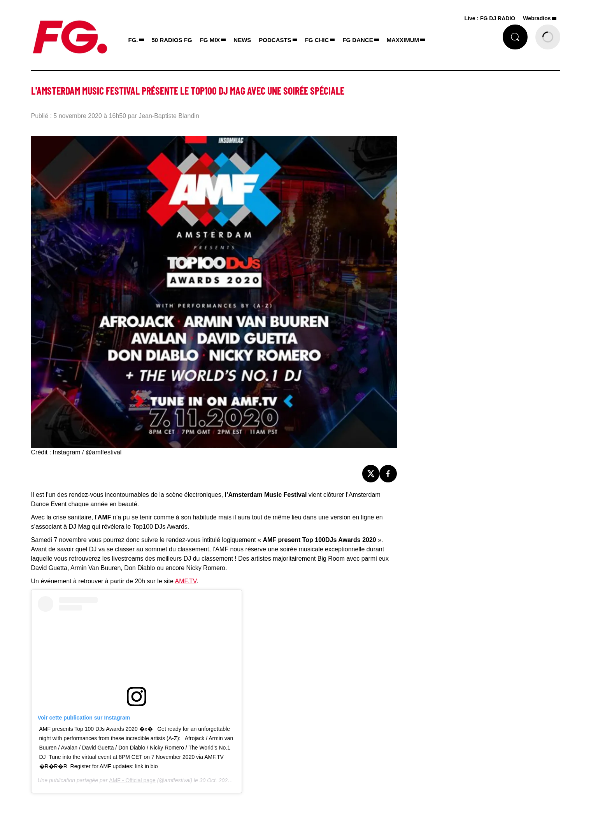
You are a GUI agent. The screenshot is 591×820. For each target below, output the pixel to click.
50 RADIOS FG (172, 40)
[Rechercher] (515, 37)
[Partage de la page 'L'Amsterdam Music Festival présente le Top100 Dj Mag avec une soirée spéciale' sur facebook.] (388, 473)
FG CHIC (317, 40)
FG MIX (210, 40)
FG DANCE (357, 40)
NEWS (242, 40)
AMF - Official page (132, 780)
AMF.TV (185, 581)
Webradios (537, 18)
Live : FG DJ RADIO (490, 18)
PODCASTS (275, 40)
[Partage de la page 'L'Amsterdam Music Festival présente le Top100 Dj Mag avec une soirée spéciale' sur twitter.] (371, 473)
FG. (133, 40)
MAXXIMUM (403, 40)
